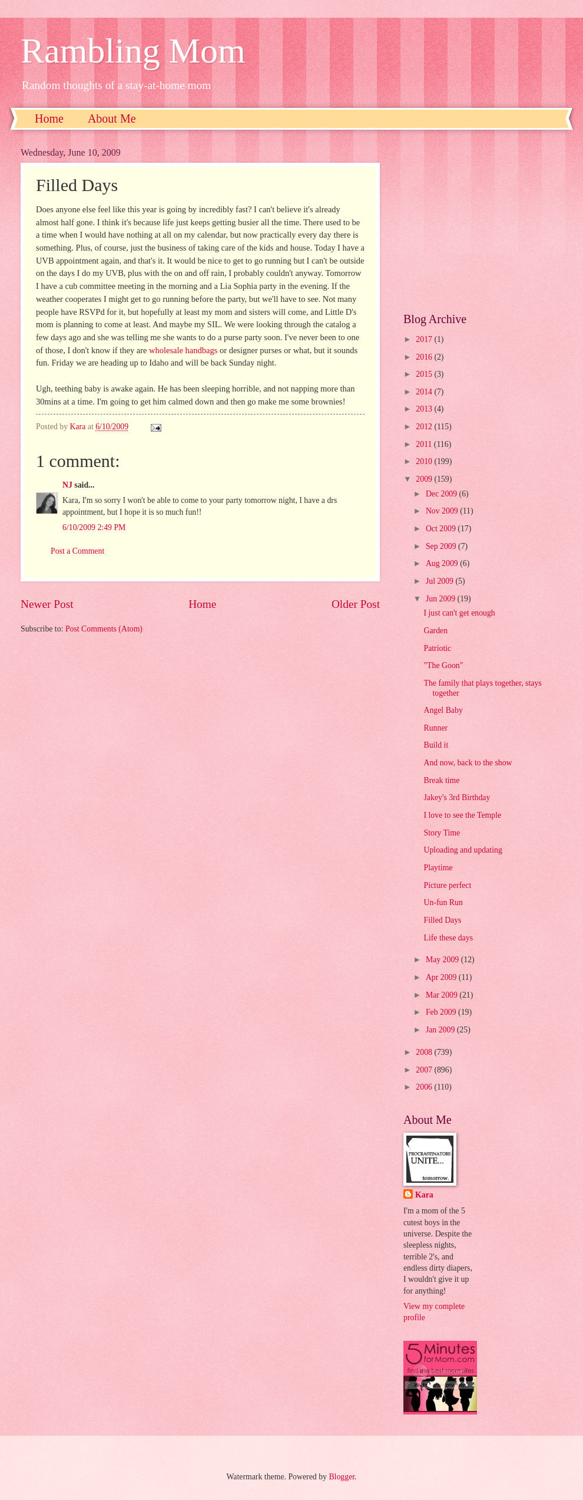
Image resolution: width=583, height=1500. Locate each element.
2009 (425, 479)
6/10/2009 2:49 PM (93, 527)
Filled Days (442, 920)
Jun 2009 (442, 598)
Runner (435, 727)
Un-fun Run (442, 902)
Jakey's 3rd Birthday (456, 797)
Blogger (342, 1476)
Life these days (448, 937)
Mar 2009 (442, 995)
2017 (425, 339)
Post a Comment (77, 551)
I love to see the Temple (462, 815)
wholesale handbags (183, 350)
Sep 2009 (442, 546)
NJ (67, 485)
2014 (425, 391)
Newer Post (47, 604)
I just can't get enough (459, 612)
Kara (424, 1194)
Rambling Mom (133, 50)
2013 (425, 408)
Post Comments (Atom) (104, 628)
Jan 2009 (441, 1029)
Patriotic (437, 648)
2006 (425, 1087)
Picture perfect (447, 885)
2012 (425, 426)
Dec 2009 (442, 493)
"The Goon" (443, 665)
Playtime (437, 867)
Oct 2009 (442, 528)
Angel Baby (442, 710)
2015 (425, 374)
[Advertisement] (482, 221)
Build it (435, 745)
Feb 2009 (442, 1012)
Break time (441, 780)
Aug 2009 (443, 563)
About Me (112, 118)
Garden (435, 630)
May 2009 (443, 959)
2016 (425, 357)
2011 (425, 444)
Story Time (441, 832)
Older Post (356, 604)
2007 (425, 1069)
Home (49, 118)
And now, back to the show (467, 762)
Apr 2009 (442, 977)
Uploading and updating (462, 850)
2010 (425, 461)
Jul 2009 (441, 581)
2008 (425, 1052)
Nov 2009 (443, 510)
